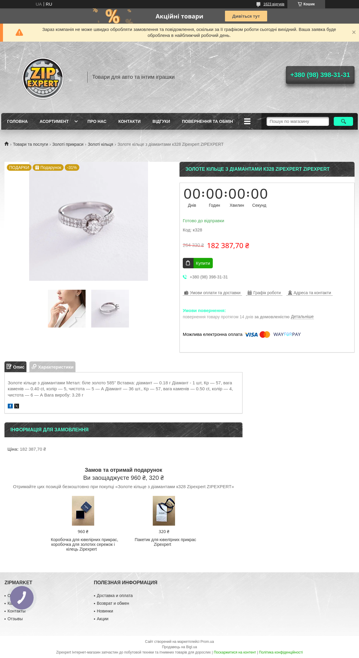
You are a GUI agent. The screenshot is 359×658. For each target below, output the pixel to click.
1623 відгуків (273, 4)
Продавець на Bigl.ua (179, 647)
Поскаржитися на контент (235, 652)
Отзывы (15, 618)
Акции (102, 618)
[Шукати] (343, 121)
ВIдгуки (161, 121)
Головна (17, 121)
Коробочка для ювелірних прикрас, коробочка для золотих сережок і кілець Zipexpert (84, 544)
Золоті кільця (100, 144)
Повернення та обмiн (207, 121)
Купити (203, 263)
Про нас (96, 121)
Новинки (105, 611)
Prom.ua (207, 642)
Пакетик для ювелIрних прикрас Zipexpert (165, 542)
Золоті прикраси (68, 144)
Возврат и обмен (113, 603)
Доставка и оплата (115, 595)
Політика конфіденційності (281, 652)
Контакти (129, 121)
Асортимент (54, 121)
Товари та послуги (30, 144)
